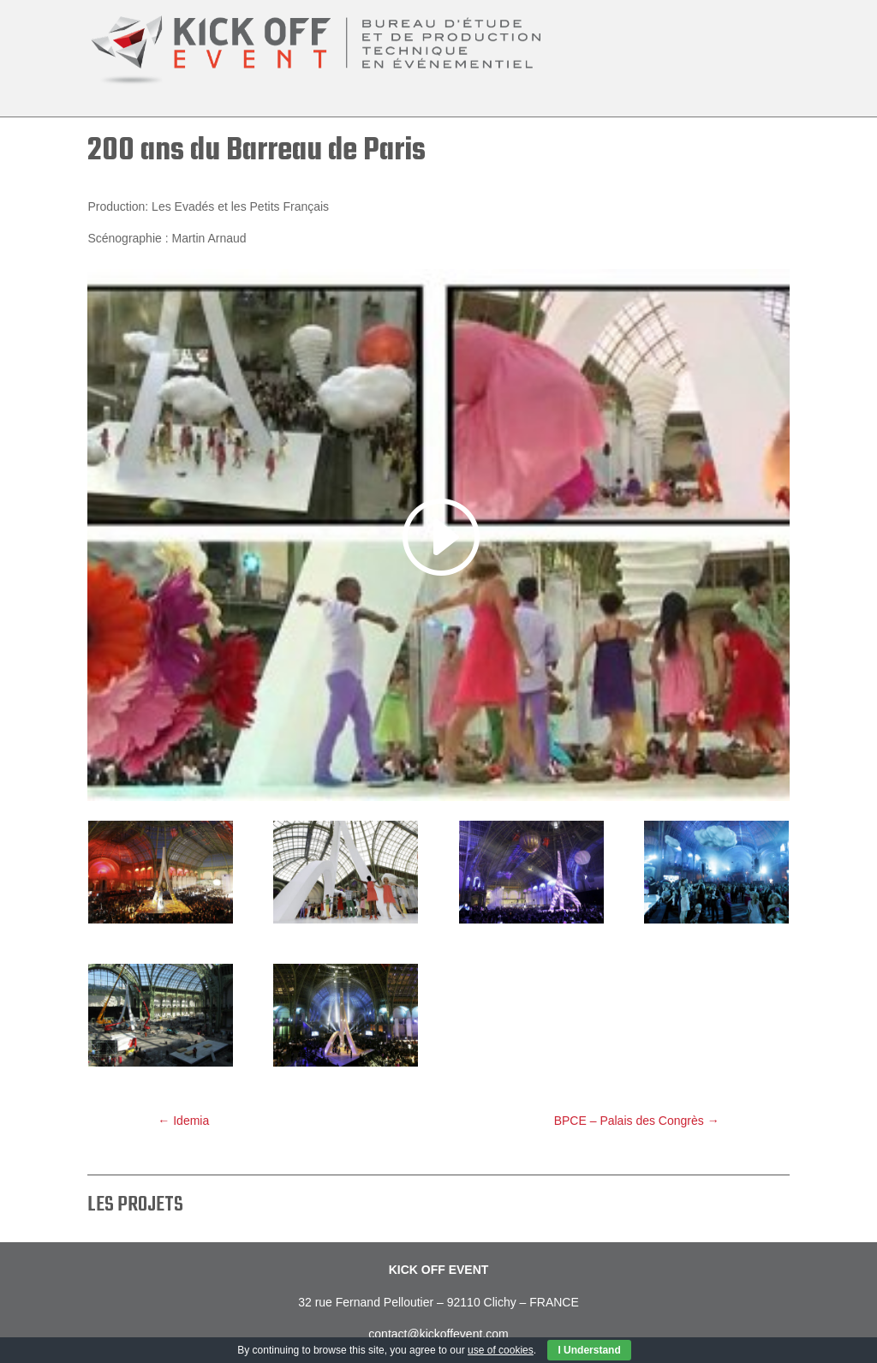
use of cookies (501, 1350)
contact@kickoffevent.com (438, 1334)
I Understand (589, 1350)
